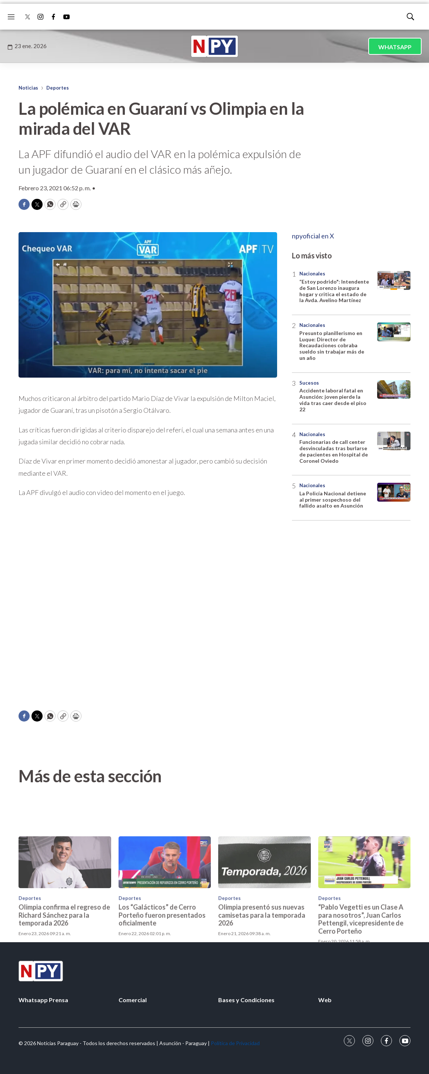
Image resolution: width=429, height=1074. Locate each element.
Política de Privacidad (235, 1043)
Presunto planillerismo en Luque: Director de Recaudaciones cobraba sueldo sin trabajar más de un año (331, 345)
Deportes (57, 88)
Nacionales (312, 274)
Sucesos (309, 383)
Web (325, 999)
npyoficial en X (313, 236)
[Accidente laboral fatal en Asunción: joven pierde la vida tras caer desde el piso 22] (393, 389)
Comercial (133, 999)
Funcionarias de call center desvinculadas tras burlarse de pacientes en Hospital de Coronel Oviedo (333, 451)
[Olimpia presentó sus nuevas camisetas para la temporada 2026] (264, 902)
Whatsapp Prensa (43, 999)
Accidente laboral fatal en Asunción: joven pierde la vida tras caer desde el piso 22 (332, 399)
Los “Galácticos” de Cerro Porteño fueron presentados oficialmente (162, 955)
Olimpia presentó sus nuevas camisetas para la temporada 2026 (261, 955)
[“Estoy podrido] (393, 280)
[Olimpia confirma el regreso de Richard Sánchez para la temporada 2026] (65, 902)
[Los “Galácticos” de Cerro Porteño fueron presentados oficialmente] (165, 902)
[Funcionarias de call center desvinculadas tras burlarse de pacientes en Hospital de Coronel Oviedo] (393, 441)
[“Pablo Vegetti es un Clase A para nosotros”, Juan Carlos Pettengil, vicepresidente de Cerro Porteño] (364, 902)
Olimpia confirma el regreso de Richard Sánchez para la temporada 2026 (64, 955)
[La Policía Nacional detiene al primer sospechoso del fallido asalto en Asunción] (393, 492)
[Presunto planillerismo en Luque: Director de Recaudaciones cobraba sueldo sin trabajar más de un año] (393, 331)
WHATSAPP (395, 46)
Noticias (28, 88)
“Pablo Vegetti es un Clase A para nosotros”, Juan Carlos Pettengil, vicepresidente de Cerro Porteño (360, 959)
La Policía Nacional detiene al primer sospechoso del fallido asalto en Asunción (332, 499)
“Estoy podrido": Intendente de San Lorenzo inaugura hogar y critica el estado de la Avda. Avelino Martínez (334, 290)
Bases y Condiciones (246, 999)
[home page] (214, 46)
